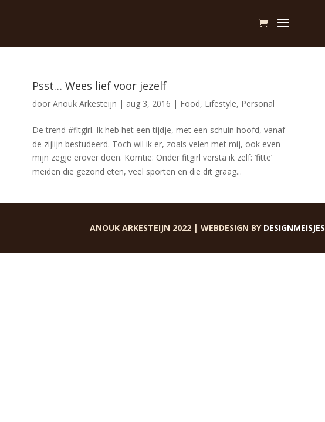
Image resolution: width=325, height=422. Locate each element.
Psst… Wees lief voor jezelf (99, 86)
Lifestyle (220, 103)
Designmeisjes (294, 227)
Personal (258, 103)
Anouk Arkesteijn (85, 103)
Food (190, 103)
